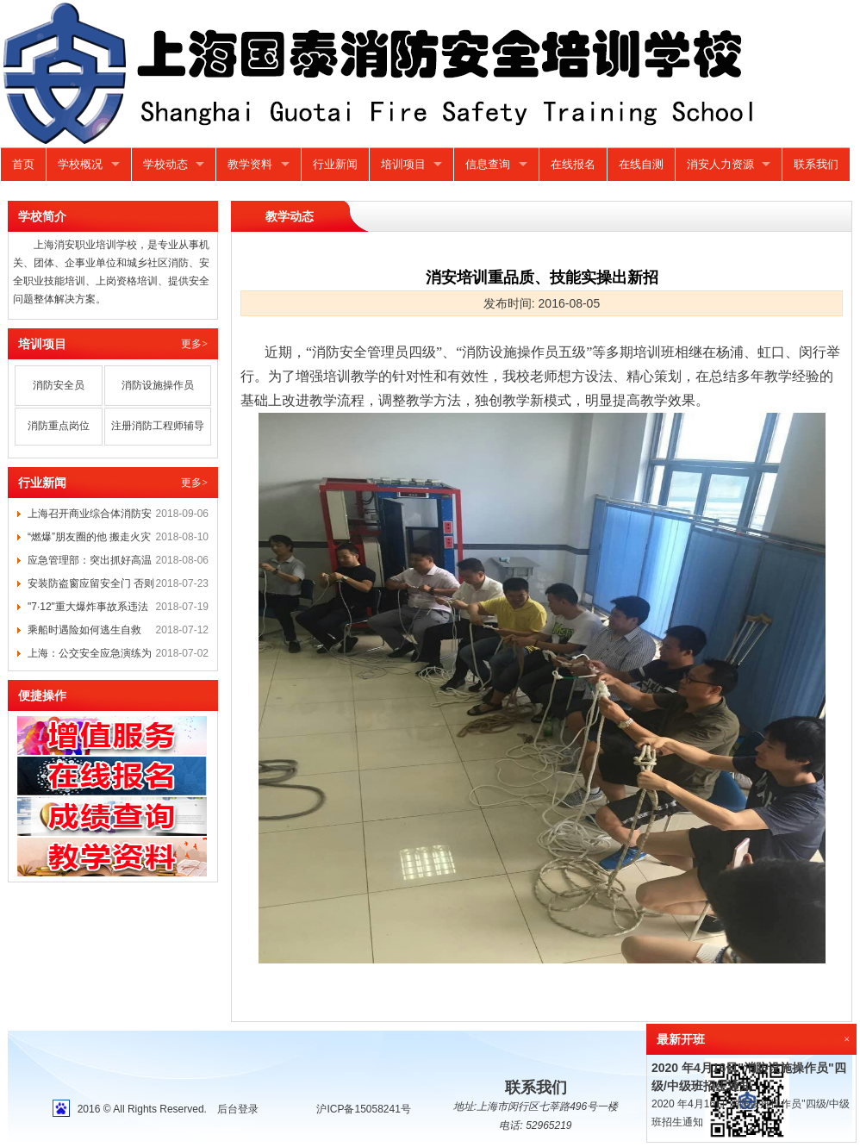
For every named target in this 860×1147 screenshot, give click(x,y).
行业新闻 (335, 164)
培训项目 (403, 164)
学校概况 (80, 164)
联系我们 (816, 164)
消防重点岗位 (59, 426)
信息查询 (487, 164)
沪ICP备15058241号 (363, 1109)
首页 (23, 164)
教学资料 (249, 164)
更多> (194, 344)
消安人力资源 (720, 164)
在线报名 (573, 164)
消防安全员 (58, 385)
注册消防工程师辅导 (157, 426)
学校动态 (165, 164)
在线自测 (641, 164)
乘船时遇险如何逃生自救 (84, 630)
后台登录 (238, 1109)
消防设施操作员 (158, 385)
